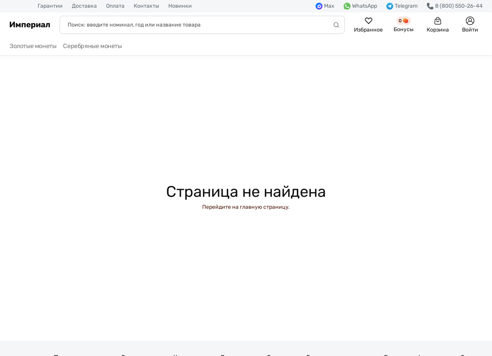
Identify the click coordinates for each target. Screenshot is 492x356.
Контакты (146, 6)
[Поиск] (202, 25)
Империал (29, 24)
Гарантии (50, 6)
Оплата (115, 6)
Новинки (180, 6)
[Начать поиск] (336, 25)
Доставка (84, 6)
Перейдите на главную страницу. (246, 207)
